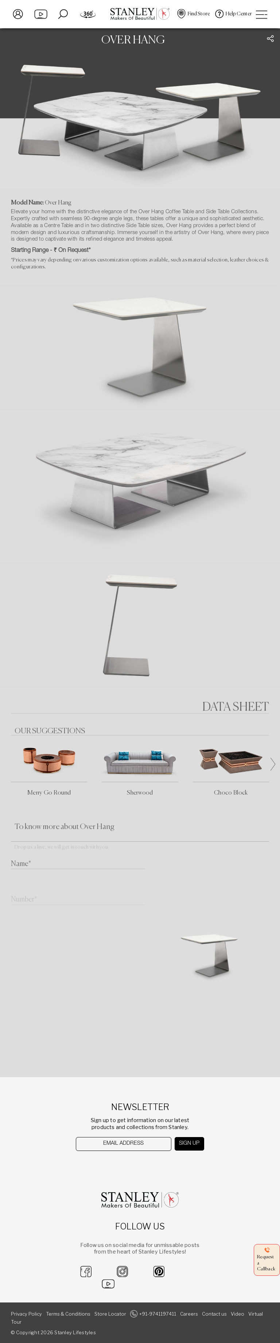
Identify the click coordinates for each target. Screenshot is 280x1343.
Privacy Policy (26, 1314)
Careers (189, 1314)
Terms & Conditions (68, 1314)
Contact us (214, 1314)
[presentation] (113, 1165)
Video (237, 1314)
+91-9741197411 (157, 1314)
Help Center (239, 13)
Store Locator (110, 1314)
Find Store (199, 13)
